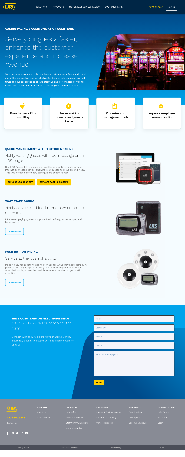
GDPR (162, 448)
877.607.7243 (156, 7)
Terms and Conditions (69, 448)
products (58, 7)
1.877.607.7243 (15, 417)
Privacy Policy (23, 448)
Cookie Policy (115, 448)
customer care (114, 7)
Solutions (42, 7)
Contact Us (12, 423)
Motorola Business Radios (84, 7)
